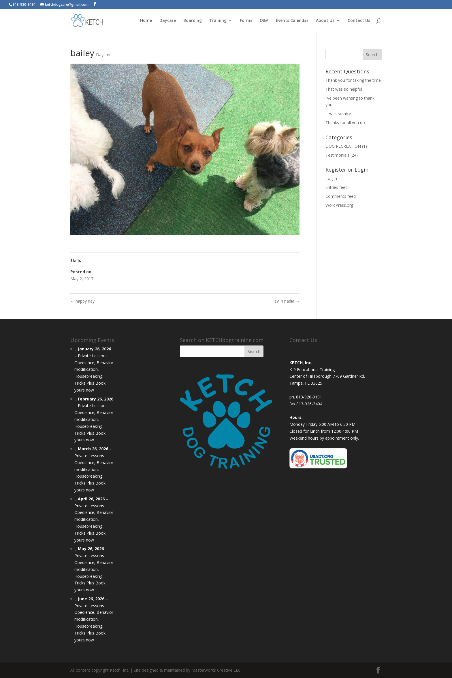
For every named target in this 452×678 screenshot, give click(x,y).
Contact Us (359, 20)
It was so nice (338, 113)
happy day (82, 301)
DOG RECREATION (343, 146)
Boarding (192, 20)
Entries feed (336, 187)
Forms (246, 20)
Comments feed (340, 196)
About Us (325, 20)
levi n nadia (287, 301)
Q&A (264, 20)
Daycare (167, 20)
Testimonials (337, 155)
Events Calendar (292, 20)
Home (146, 20)
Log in (331, 178)
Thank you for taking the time (353, 80)
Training (218, 20)
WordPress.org (339, 205)
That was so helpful (343, 89)
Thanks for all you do (345, 122)
